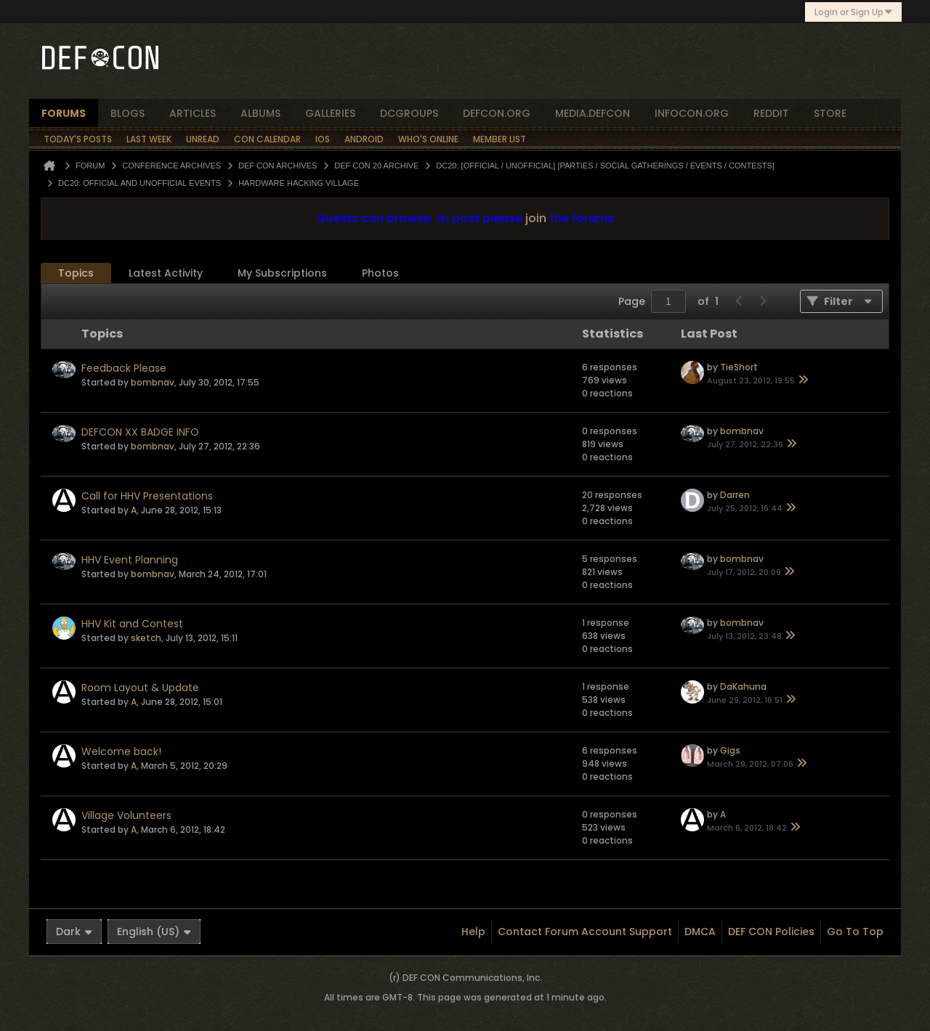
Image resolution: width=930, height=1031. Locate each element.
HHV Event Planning (129, 560)
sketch (146, 638)
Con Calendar (267, 139)
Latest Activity (166, 273)
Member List (499, 139)
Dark (74, 931)
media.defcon (592, 113)
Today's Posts (78, 139)
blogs (127, 113)
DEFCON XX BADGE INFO (140, 432)
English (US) (154, 931)
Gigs (730, 750)
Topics (76, 273)
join (535, 218)
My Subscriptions (282, 273)
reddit (771, 113)
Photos (380, 273)
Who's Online (428, 139)
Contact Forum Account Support (585, 931)
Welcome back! (121, 751)
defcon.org (496, 113)
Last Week (148, 139)
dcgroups (409, 113)
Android (364, 139)
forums (63, 113)
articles (192, 113)
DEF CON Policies (771, 931)
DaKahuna (743, 686)
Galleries (330, 113)
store (830, 113)
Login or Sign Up (853, 12)
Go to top (855, 931)
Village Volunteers (126, 815)
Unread (202, 139)
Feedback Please (123, 368)
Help (473, 931)
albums (260, 113)
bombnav (152, 382)
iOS (322, 139)
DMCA (700, 931)
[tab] (76, 273)
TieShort (739, 367)
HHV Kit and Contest (132, 623)
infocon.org (692, 113)
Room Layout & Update (140, 687)
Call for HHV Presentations (147, 496)
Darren (735, 495)
